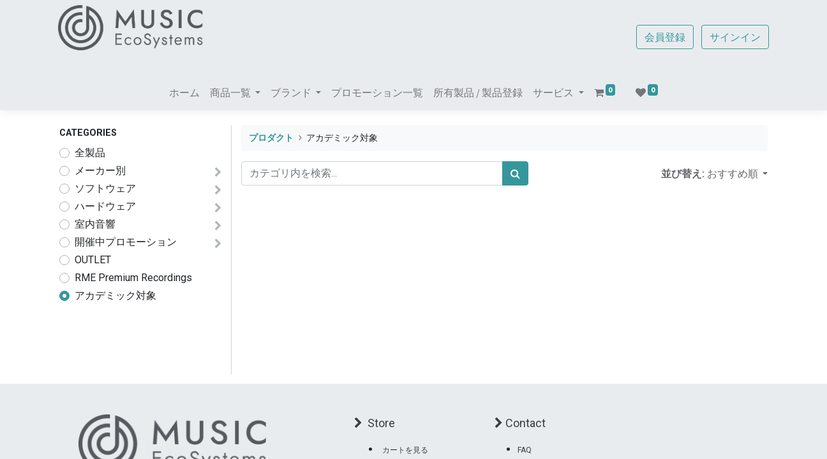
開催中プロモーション (126, 242)
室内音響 (95, 224)
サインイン (733, 37)
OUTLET (93, 260)
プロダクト (271, 138)
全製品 (90, 153)
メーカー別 (100, 170)
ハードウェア (105, 206)
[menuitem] (184, 92)
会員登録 (663, 37)
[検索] (515, 173)
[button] (737, 173)
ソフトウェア (105, 188)
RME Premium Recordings (133, 278)
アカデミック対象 (115, 295)
